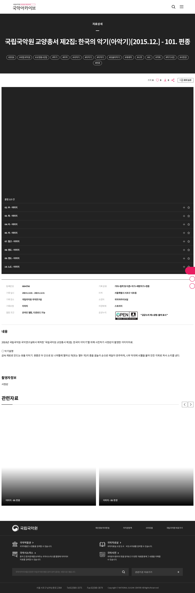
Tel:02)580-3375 (74, 587)
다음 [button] (190, 404)
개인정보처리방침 (102, 528)
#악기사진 (170, 57)
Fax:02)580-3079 (95, 587)
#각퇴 (158, 57)
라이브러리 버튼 (190, 270)
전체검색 (173, 7)
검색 (123, 572)
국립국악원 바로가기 (175, 528)
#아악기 (88, 57)
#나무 (139, 57)
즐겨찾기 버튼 (192, 279)
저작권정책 (127, 528)
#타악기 (100, 57)
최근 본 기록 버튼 (192, 286)
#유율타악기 (114, 57)
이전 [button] (184, 404)
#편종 (97, 63)
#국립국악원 (24, 57)
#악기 (54, 57)
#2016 (11, 57)
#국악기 (76, 57)
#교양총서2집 (41, 57)
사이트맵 (149, 528)
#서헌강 (183, 57)
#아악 (65, 57)
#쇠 (148, 57)
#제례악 (128, 57)
